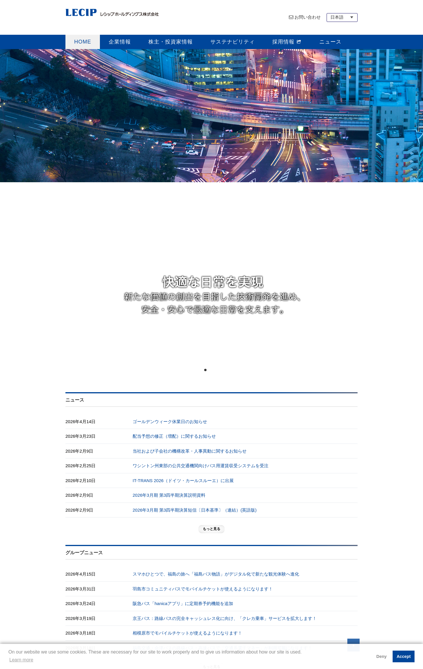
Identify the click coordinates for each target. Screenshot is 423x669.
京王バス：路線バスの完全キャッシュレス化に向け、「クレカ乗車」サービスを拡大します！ (225, 618)
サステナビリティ (232, 42)
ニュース (330, 42)
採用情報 (287, 42)
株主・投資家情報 (170, 42)
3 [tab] (216, 370)
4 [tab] (221, 370)
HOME (82, 42)
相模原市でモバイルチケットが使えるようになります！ (187, 632)
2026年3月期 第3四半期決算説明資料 (169, 495)
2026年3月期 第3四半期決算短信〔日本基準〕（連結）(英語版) (194, 510)
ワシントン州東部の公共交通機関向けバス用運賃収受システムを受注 (200, 465)
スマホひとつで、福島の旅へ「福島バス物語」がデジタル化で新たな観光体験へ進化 (216, 573)
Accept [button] (404, 656)
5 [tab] (226, 370)
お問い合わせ (307, 17)
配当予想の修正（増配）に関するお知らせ (174, 436)
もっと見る (211, 529)
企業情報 (120, 42)
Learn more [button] (21, 659)
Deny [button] (381, 656)
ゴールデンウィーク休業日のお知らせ (170, 421)
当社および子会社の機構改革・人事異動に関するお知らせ (190, 451)
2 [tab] (210, 370)
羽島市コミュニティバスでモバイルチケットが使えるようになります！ (203, 588)
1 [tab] (205, 370)
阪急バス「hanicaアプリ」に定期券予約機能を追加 (183, 603)
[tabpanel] (211, 216)
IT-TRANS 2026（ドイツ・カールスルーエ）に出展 (183, 480)
